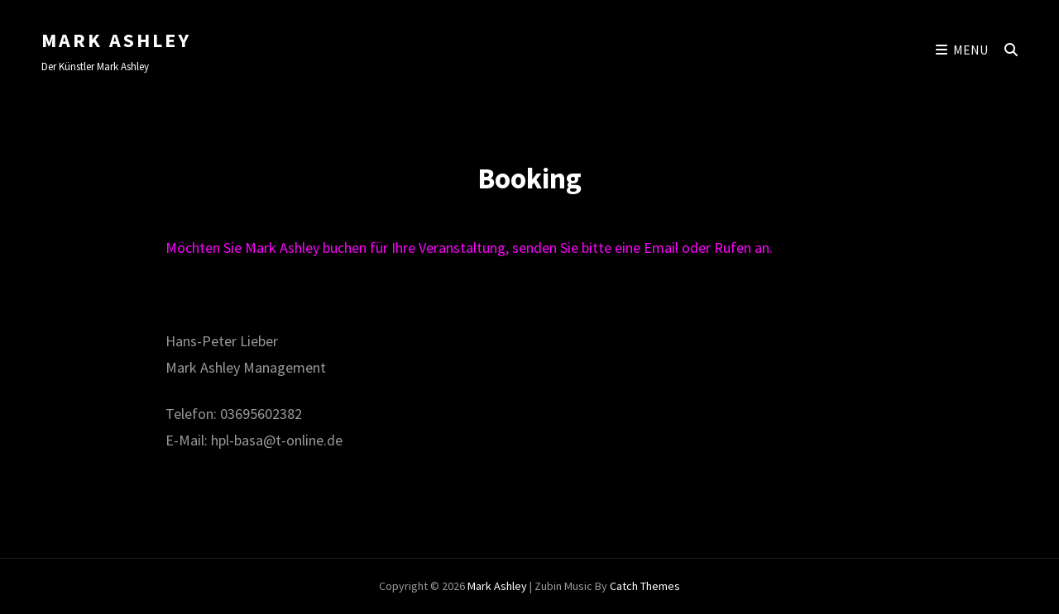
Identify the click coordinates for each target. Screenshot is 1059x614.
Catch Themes (645, 585)
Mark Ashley (116, 40)
